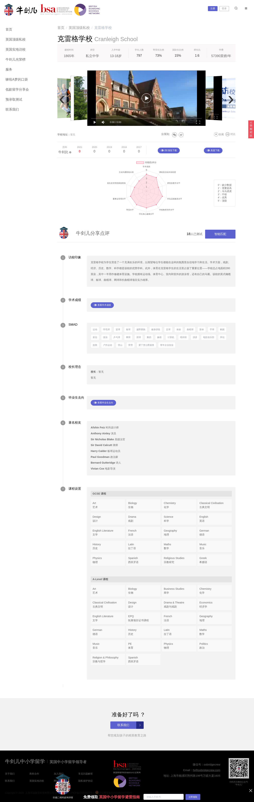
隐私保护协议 (85, 780)
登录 (224, 8)
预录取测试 (14, 99)
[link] (60, 28)
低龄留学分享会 (17, 89)
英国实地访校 (16, 49)
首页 (9, 29)
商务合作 (34, 773)
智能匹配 (220, 234)
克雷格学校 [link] (103, 28)
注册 (212, 8)
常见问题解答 (85, 773)
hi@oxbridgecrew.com (206, 770)
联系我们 (12, 109)
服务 (9, 69)
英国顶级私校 (16, 39)
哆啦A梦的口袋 (17, 79)
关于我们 (10, 773)
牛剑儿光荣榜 (16, 59)
